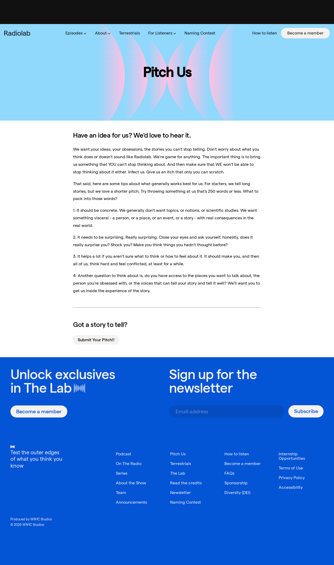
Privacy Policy (292, 477)
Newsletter (180, 492)
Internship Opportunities (292, 456)
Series (121, 473)
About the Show (131, 483)
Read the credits (186, 483)
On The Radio (128, 463)
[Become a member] (38, 411)
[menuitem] (76, 33)
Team (121, 492)
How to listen (236, 454)
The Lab (47, 387)
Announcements (131, 502)
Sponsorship (236, 483)
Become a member (242, 463)
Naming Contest (185, 502)
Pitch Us (178, 454)
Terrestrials (180, 463)
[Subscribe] (306, 411)
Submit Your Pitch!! (96, 340)
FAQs (229, 473)
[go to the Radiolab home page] (18, 33)
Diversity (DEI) (237, 492)
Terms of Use (291, 468)
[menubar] (195, 33)
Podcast (123, 454)
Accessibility (291, 487)
